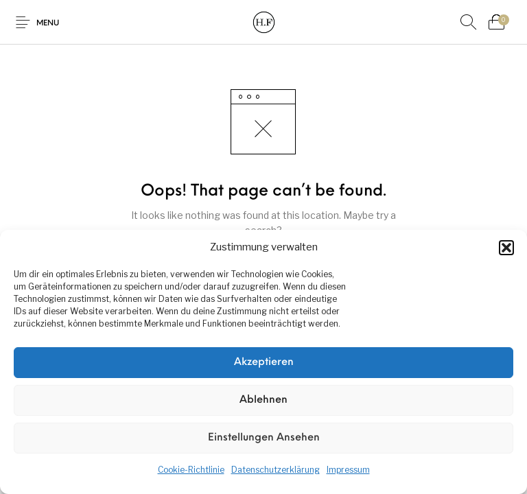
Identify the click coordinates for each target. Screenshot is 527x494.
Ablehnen (263, 400)
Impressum (348, 469)
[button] (506, 248)
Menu (47, 23)
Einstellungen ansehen (264, 438)
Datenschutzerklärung (275, 469)
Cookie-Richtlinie (191, 469)
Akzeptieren (264, 362)
